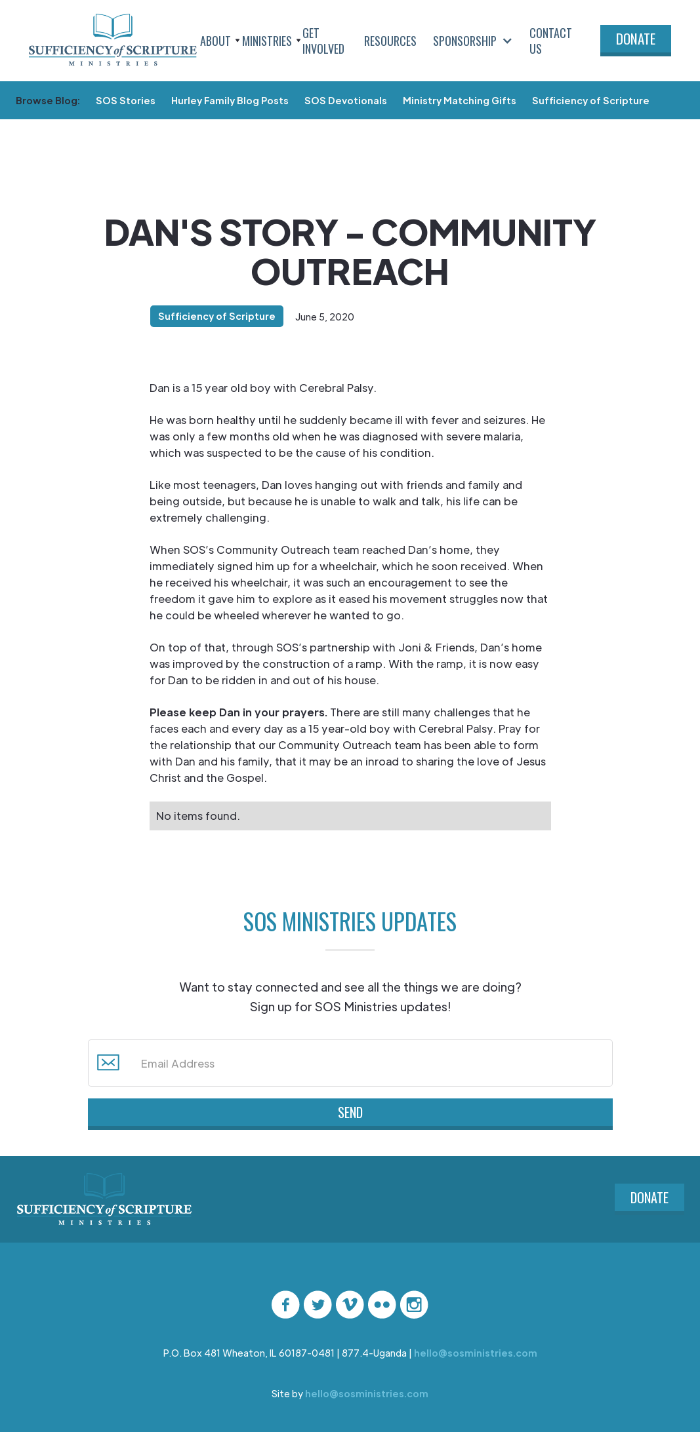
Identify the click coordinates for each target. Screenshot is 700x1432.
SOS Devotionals (345, 100)
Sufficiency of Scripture (590, 100)
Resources (390, 40)
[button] (218, 40)
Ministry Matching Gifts (459, 100)
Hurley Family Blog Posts (230, 100)
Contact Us (550, 40)
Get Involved (323, 40)
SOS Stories (125, 100)
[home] (113, 40)
